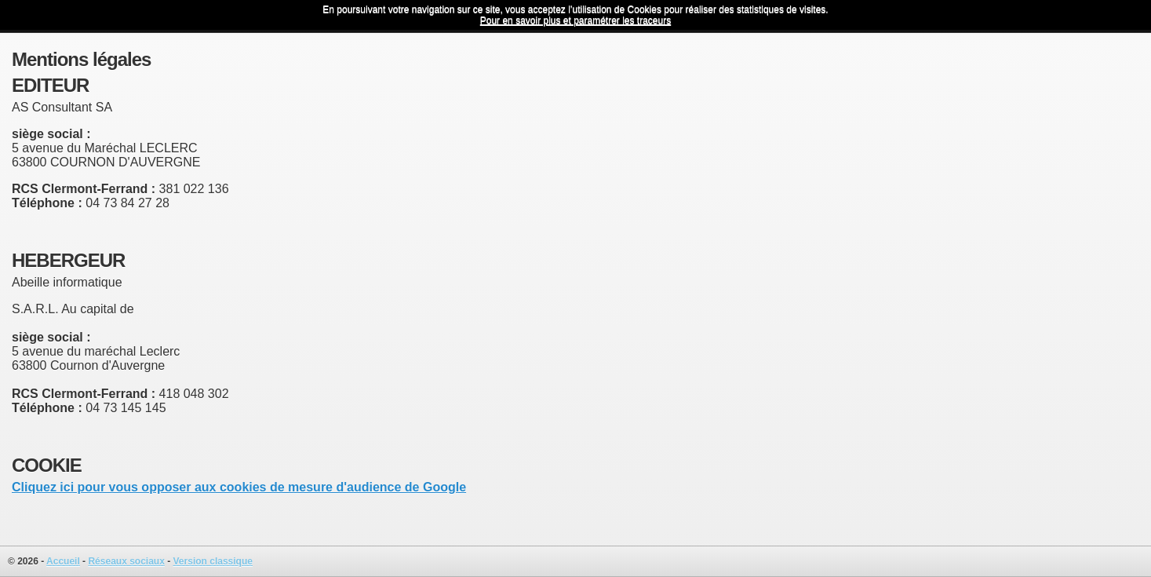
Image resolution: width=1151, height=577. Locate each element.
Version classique (213, 561)
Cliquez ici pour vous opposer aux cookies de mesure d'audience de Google (239, 487)
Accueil (63, 561)
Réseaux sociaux (126, 561)
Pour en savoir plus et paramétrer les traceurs (575, 20)
